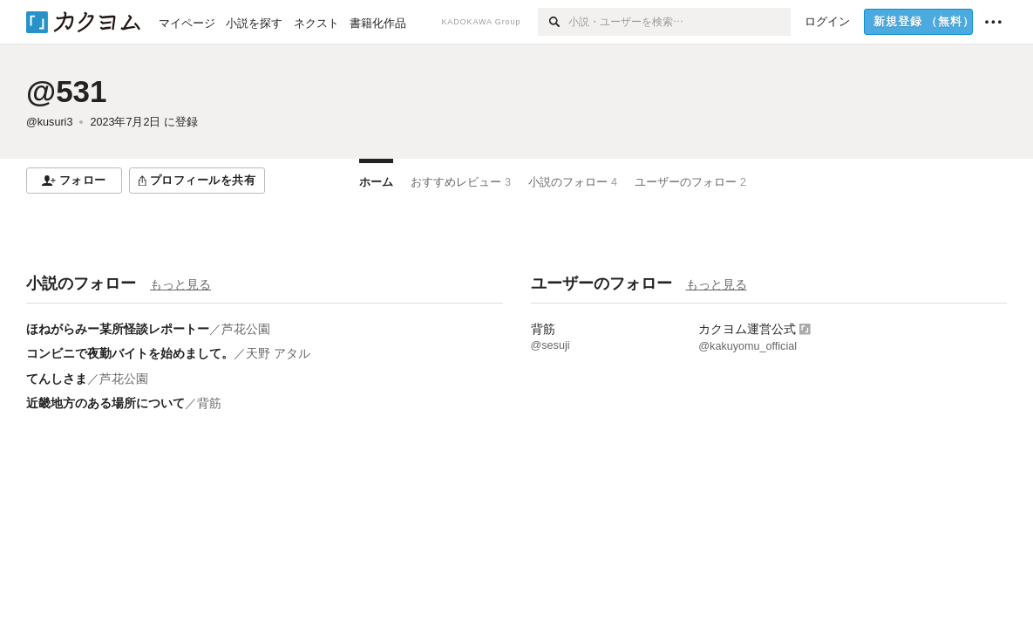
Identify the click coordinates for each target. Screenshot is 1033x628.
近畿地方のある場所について (105, 403)
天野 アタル (278, 353)
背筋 (209, 403)
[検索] (553, 22)
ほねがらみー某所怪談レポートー (117, 329)
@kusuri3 (49, 122)
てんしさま (56, 379)
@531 (66, 91)
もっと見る (180, 284)
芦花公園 (245, 329)
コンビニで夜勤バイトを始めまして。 (130, 353)
